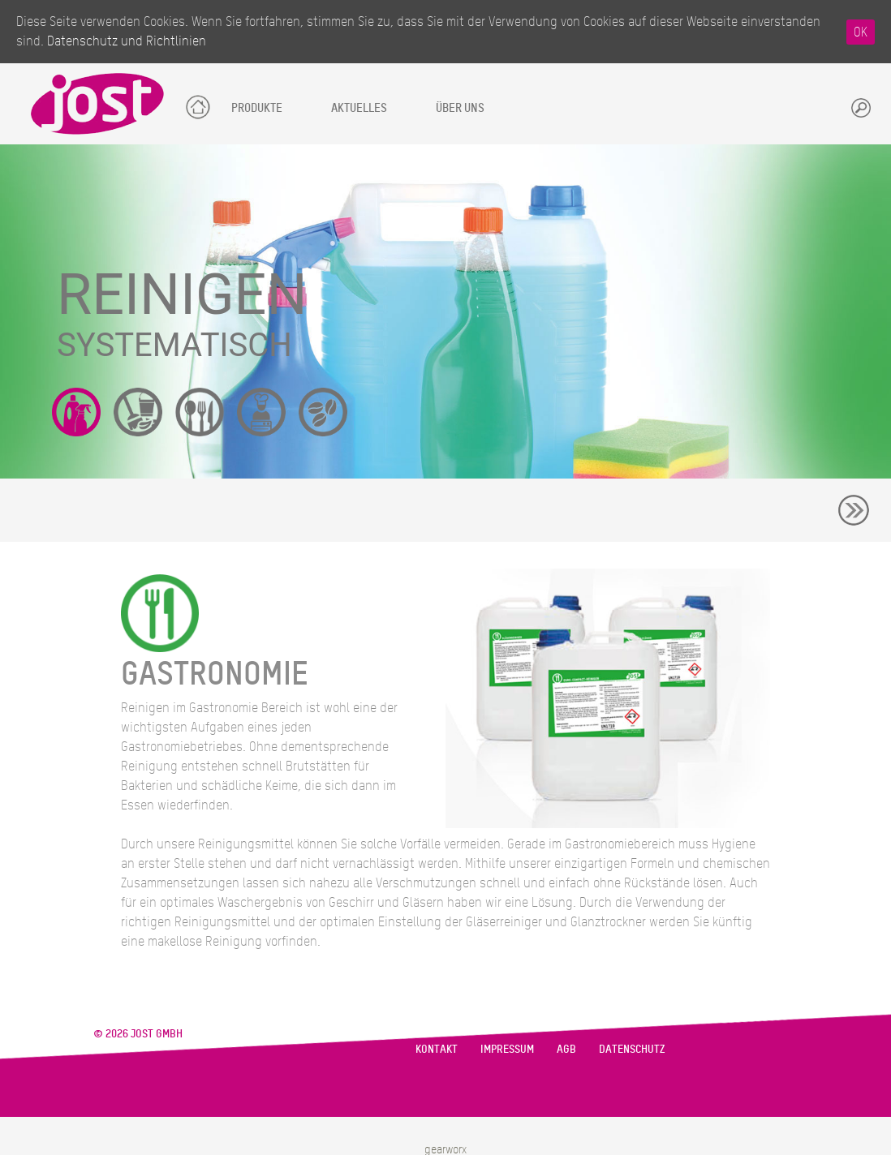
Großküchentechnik (261, 412)
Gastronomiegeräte (199, 412)
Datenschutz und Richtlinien (126, 41)
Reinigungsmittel (76, 412)
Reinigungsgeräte (138, 412)
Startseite (197, 104)
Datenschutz (632, 1048)
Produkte (256, 107)
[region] (445, 311)
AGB (566, 1048)
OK (860, 32)
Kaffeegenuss (323, 412)
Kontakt (436, 1048)
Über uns (460, 107)
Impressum (507, 1048)
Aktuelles (359, 107)
